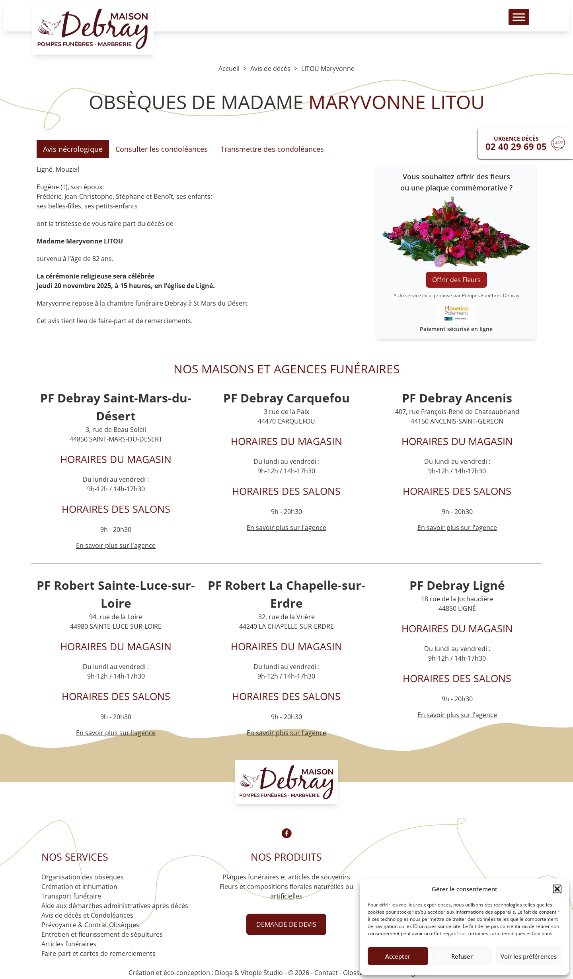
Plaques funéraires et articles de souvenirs (286, 877)
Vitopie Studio (262, 972)
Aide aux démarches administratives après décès (114, 905)
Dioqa (224, 972)
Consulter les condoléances (161, 149)
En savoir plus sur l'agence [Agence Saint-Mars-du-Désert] (116, 545)
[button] (557, 889)
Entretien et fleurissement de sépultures (102, 934)
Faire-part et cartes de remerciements (98, 953)
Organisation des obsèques (82, 877)
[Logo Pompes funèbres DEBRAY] (93, 32)
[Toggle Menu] (519, 20)
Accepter (397, 956)
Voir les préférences (529, 956)
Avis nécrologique (73, 149)
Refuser (462, 956)
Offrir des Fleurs (456, 279)
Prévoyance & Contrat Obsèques (90, 924)
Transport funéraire (71, 896)
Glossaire (357, 972)
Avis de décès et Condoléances (87, 915)
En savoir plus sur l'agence (286, 527)
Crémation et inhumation (79, 886)
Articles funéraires (68, 944)
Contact (326, 972)
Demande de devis (286, 924)
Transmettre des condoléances (272, 149)
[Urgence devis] (525, 143)
